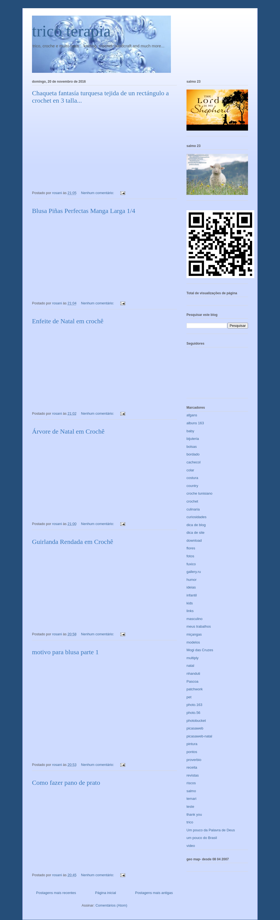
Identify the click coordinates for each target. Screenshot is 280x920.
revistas (192, 775)
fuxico (191, 564)
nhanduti (193, 673)
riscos (191, 783)
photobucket (196, 721)
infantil (191, 595)
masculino (194, 619)
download (194, 540)
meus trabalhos (198, 626)
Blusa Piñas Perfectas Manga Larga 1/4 (83, 210)
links (190, 611)
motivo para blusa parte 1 (65, 652)
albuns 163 (195, 423)
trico (189, 822)
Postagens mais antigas (154, 893)
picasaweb (194, 728)
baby (190, 431)
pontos (191, 752)
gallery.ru (193, 572)
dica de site (195, 532)
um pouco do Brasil (201, 838)
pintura (191, 744)
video (190, 846)
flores (190, 548)
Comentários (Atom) (111, 905)
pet (188, 697)
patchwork (194, 689)
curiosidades (196, 517)
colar (190, 470)
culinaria (193, 509)
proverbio (193, 760)
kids (189, 603)
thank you (194, 814)
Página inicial (105, 893)
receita (191, 767)
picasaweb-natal (199, 736)
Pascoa (192, 681)
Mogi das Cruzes (199, 650)
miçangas (194, 634)
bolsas (191, 447)
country (192, 486)
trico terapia (71, 31)
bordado (193, 454)
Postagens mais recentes (56, 893)
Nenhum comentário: (98, 193)
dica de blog (196, 525)
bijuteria (192, 439)
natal (190, 666)
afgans (191, 415)
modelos (193, 642)
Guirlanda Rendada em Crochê (72, 541)
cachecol (193, 462)
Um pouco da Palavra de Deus (210, 830)
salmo (191, 791)
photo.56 (193, 713)
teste (190, 806)
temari (191, 799)
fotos (190, 556)
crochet (192, 501)
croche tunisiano (199, 493)
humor (191, 580)
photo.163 (194, 705)
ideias (191, 587)
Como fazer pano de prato (66, 782)
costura (192, 478)
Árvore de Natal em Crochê (68, 431)
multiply (192, 658)
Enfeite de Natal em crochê (67, 321)
